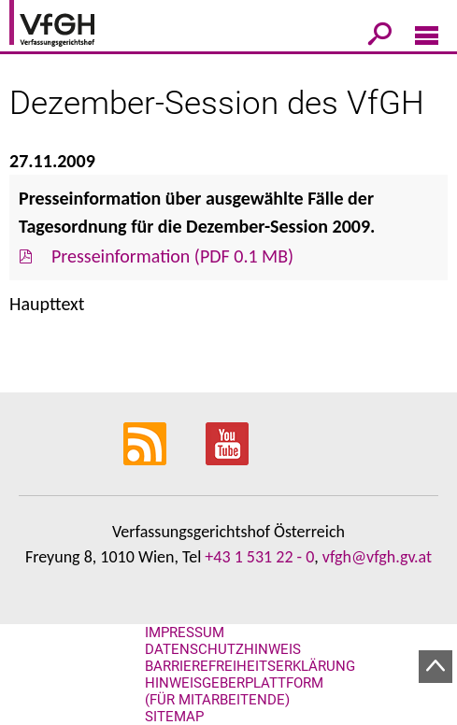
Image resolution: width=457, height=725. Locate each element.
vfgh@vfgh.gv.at (377, 557)
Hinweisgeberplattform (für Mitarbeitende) (234, 691)
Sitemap (174, 716)
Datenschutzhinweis (223, 649)
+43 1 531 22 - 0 (259, 557)
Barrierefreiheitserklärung (250, 666)
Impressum (184, 632)
